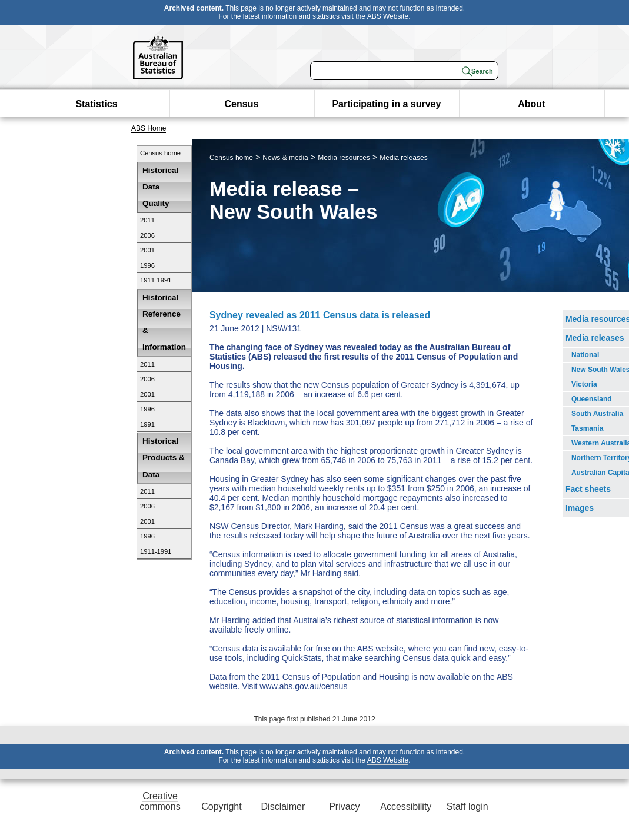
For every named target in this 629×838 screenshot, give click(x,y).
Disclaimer (283, 807)
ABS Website (387, 16)
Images (579, 508)
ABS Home (148, 128)
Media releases (403, 158)
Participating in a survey (386, 104)
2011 (147, 220)
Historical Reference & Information (164, 322)
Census (242, 104)
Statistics (96, 104)
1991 (147, 424)
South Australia (597, 414)
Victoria (584, 384)
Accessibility (405, 807)
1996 (147, 265)
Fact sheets (588, 489)
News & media (285, 158)
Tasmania (587, 428)
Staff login (467, 807)
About (531, 104)
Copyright (221, 807)
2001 (147, 250)
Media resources (344, 158)
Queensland (591, 399)
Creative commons (159, 801)
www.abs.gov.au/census (303, 686)
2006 (147, 235)
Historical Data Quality (160, 187)
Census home (160, 153)
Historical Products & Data (163, 457)
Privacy (344, 807)
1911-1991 (156, 280)
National (585, 355)
